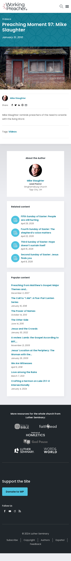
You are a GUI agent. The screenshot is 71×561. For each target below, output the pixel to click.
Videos (13, 131)
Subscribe (12, 540)
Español (60, 540)
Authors (45, 540)
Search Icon (61, 6)
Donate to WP (15, 491)
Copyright (29, 540)
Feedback (35, 544)
